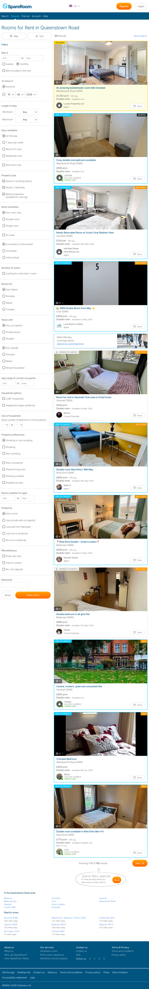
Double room (12, 219)
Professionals (13, 332)
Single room (12, 225)
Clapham (8, 904)
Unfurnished (12, 257)
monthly (24, 64)
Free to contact (14, 562)
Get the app (8, 972)
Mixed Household (15, 367)
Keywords (6, 580)
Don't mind (11, 513)
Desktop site (23, 972)
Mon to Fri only (14, 149)
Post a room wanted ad (52, 954)
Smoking (10, 447)
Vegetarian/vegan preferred (20, 405)
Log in (141, 6)
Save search (140, 35)
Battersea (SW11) (59, 924)
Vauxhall (103, 898)
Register (124, 6)
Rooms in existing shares (19, 181)
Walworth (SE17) (106, 924)
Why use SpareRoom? (15, 954)
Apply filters (33, 595)
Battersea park (10, 901)
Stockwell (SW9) (11, 918)
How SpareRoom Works (16, 958)
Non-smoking (13, 453)
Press (106, 972)
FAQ (78, 954)
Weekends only (14, 155)
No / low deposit (14, 569)
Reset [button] (8, 595)
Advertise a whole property (54, 958)
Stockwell (56, 907)
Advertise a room (48, 951)
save (116, 879)
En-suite (10, 235)
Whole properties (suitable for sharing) (16, 195)
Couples (10, 309)
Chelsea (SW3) (58, 931)
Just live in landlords (17, 533)
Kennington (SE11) (11, 931)
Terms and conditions (123, 951)
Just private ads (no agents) (20, 520)
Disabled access (14, 482)
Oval (54, 901)
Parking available (15, 476)
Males (9, 302)
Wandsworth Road (107, 901)
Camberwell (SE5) (107, 918)
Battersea (8, 898)
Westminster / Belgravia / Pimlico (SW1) (69, 918)
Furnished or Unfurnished (19, 244)
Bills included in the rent (18, 70)
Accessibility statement (14, 977)
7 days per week (14, 142)
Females (10, 296)
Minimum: (7, 111)
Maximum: (7, 119)
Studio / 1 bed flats (15, 187)
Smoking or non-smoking (19, 440)
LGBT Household (14, 398)
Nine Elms (56, 898)
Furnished (11, 250)
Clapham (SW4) (10, 924)
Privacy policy (119, 954)
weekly (10, 64)
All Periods (11, 135)
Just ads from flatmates (18, 526)
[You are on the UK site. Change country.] (74, 6)
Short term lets (13, 165)
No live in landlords (16, 540)
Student (10, 338)
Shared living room (16, 469)
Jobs (32, 977)
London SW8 (9, 907)
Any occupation (14, 325)
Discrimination (120, 972)
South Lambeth (58, 904)
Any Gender (12, 347)
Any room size (13, 212)
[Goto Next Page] (140, 863)
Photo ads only (13, 556)
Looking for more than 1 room (21, 273)
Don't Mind (11, 289)
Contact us (81, 951)
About (8, 951)
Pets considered (14, 462)
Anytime (10, 86)
